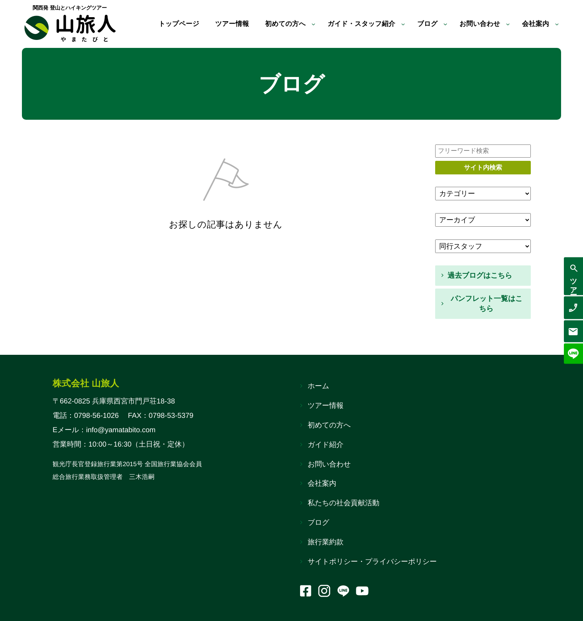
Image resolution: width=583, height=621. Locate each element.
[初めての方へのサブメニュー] (304, 24)
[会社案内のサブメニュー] (557, 24)
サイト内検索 (483, 167)
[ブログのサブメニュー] (441, 24)
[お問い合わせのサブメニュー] (506, 24)
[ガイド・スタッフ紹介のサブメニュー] (398, 24)
